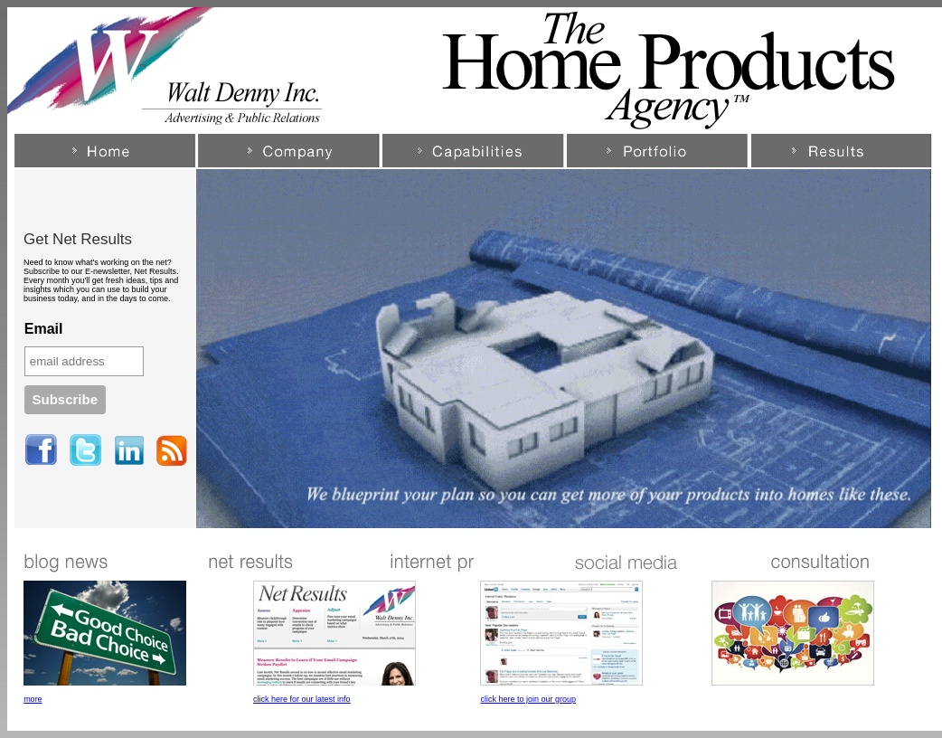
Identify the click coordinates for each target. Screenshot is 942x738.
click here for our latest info (302, 699)
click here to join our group (528, 699)
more (33, 699)
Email (43, 328)
